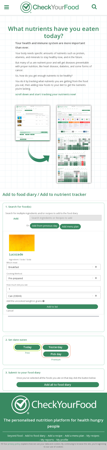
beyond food (15, 435)
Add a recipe (55, 435)
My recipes (92, 435)
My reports (47, 439)
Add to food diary (35, 435)
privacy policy (14, 444)
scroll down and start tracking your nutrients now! (45, 94)
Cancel (9, 310)
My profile (62, 439)
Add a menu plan (74, 435)
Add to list (52, 306)
